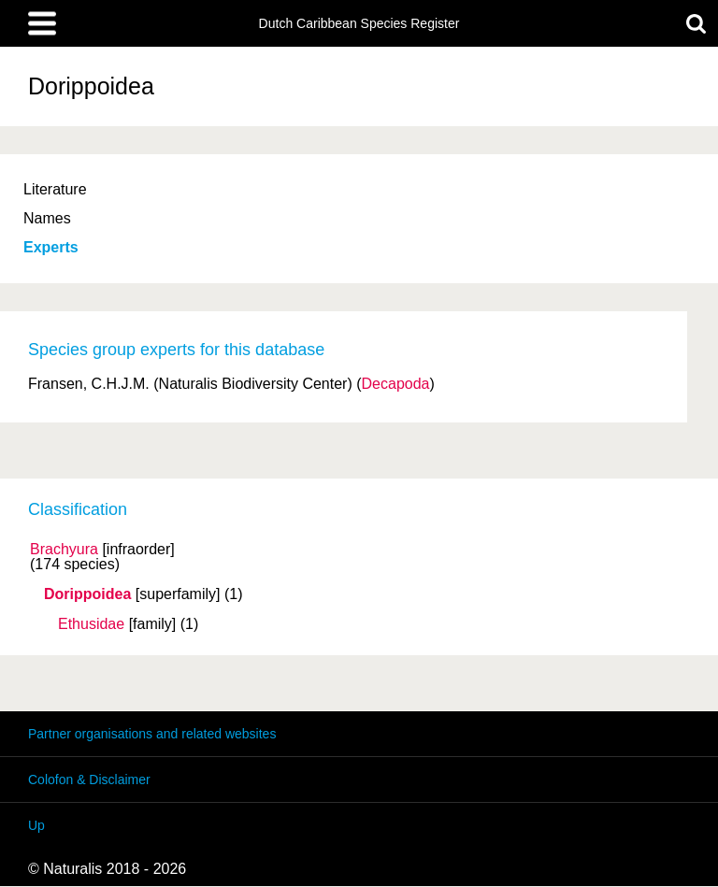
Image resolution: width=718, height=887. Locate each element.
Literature (55, 189)
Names (47, 218)
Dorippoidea (87, 594)
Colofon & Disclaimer (89, 779)
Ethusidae (91, 624)
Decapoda (396, 384)
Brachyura (64, 549)
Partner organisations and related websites (152, 733)
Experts (51, 247)
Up (36, 825)
